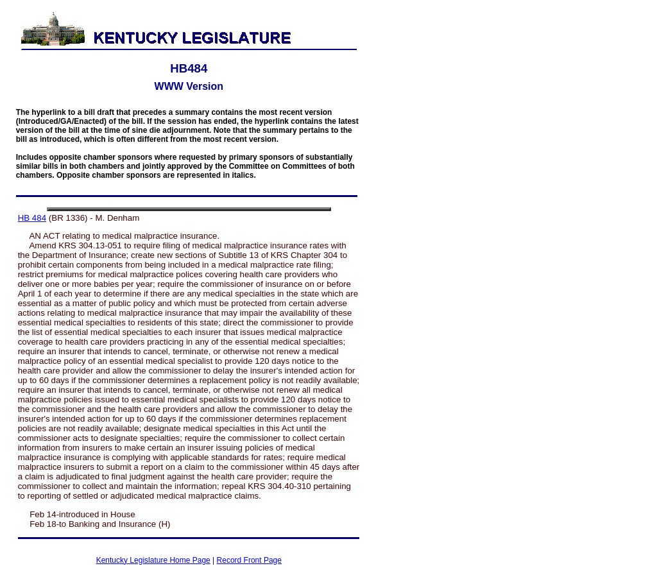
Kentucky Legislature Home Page (153, 560)
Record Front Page (249, 560)
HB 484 (32, 218)
